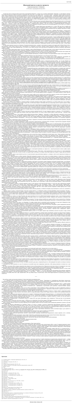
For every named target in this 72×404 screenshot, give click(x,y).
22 (8, 194)
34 (43, 301)
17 (22, 160)
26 (55, 221)
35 (50, 301)
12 (5, 124)
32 (11, 292)
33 (61, 300)
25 (54, 203)
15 (28, 149)
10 (27, 120)
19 (6, 178)
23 (26, 198)
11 (46, 122)
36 (2, 398)
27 (47, 227)
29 (50, 269)
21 (33, 187)
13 (64, 139)
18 (51, 170)
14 (2, 374)
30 (18, 272)
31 (21, 286)
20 (16, 182)
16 (10, 153)
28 (62, 267)
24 (2, 385)
